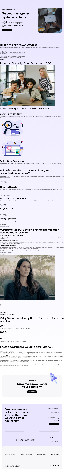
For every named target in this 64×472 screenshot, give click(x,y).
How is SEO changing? (4, 355)
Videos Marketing (54, 452)
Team (30, 460)
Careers (22, 460)
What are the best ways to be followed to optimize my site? (11, 362)
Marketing (22, 2)
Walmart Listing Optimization (26, 454)
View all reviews (3, 312)
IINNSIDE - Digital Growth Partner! (14, 465)
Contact (46, 2)
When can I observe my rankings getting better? (9, 359)
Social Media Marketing (41, 452)
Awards (47, 460)
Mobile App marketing (25, 452)
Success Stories (38, 460)
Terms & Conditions (8, 466)
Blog (15, 460)
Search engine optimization (10, 454)
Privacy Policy (16, 466)
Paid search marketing (9, 452)
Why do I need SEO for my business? (7, 351)
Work (41, 2)
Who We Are (36, 2)
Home (17, 2)
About (8, 460)
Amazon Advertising (55, 454)
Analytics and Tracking (41, 454)
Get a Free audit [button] (3, 194)
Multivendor (29, 2)
